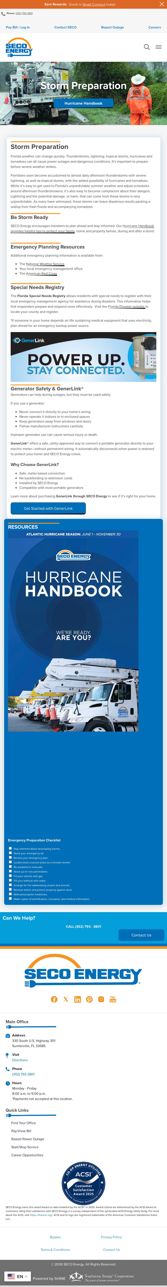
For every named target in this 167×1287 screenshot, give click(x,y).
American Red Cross (41, 274)
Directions (20, 1060)
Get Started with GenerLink (48, 509)
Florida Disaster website (126, 307)
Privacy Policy (83, 1238)
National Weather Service (45, 264)
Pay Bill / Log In (15, 27)
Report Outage (113, 27)
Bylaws (30, 1238)
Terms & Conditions (137, 1238)
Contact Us (83, 1251)
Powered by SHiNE (49, 1280)
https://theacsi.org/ (41, 1215)
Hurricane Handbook (84, 104)
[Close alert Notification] (161, 4)
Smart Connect (94, 4)
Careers (157, 27)
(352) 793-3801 (24, 13)
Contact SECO (64, 27)
